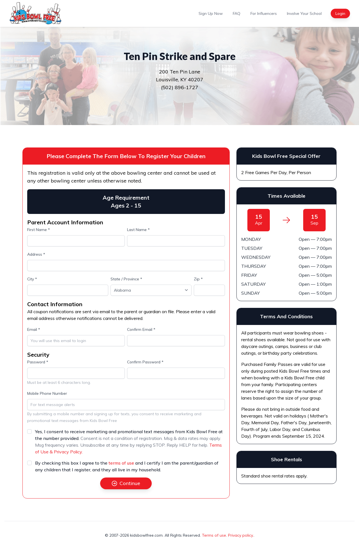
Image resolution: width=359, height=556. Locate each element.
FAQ (236, 13)
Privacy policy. (241, 535)
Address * (36, 254)
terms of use (121, 463)
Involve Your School (304, 13)
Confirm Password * (145, 361)
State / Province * (126, 279)
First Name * (38, 229)
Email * (33, 329)
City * (32, 279)
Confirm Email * (141, 329)
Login (340, 13)
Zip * (198, 279)
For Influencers (263, 13)
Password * (37, 361)
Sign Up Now (211, 13)
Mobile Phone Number (47, 393)
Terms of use (214, 535)
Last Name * (138, 229)
